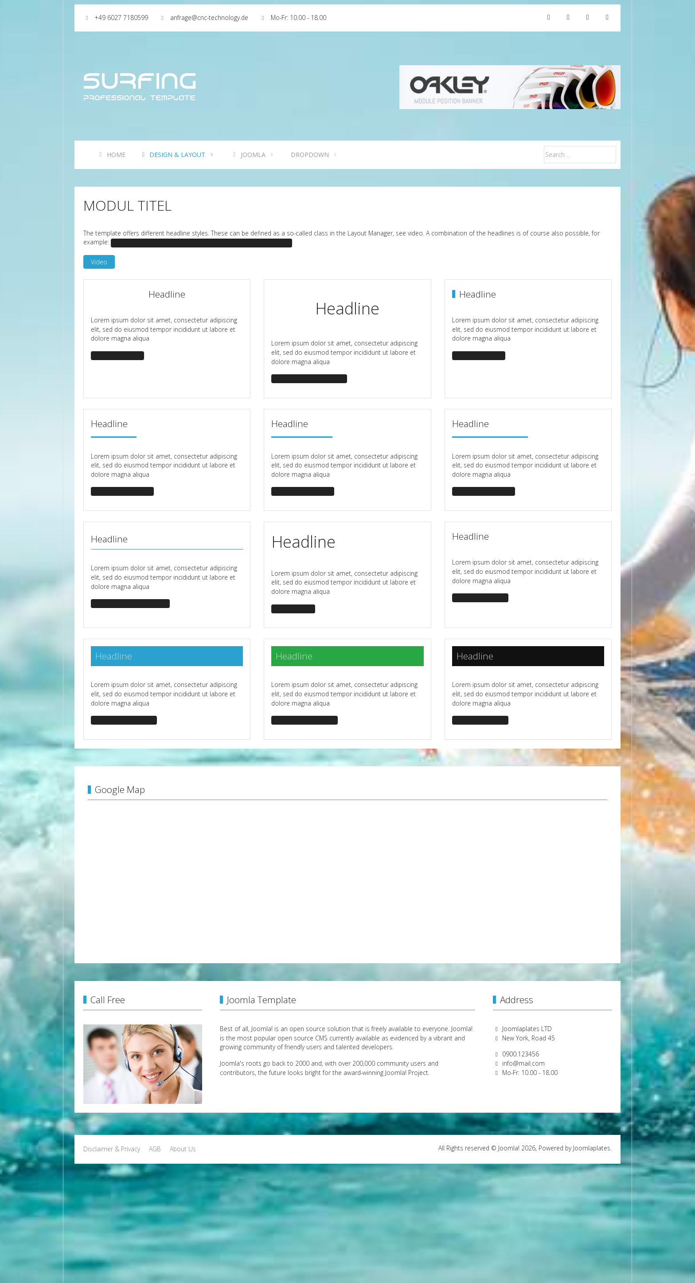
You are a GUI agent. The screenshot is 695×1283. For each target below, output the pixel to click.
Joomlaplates (591, 1148)
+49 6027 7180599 (121, 17)
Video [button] (99, 262)
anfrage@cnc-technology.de (209, 17)
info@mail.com (523, 1063)
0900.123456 (520, 1054)
